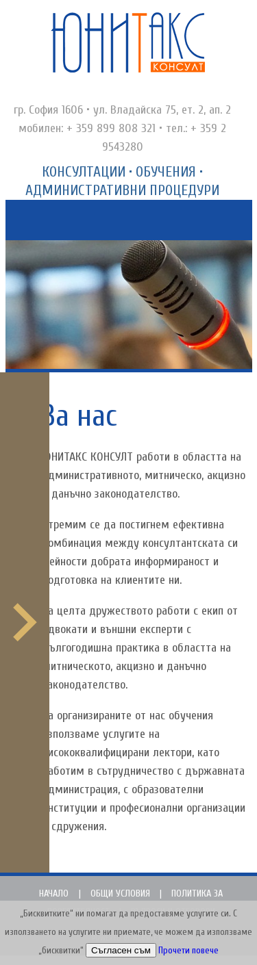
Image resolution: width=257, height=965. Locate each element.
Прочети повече (188, 950)
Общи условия (120, 893)
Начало (54, 893)
